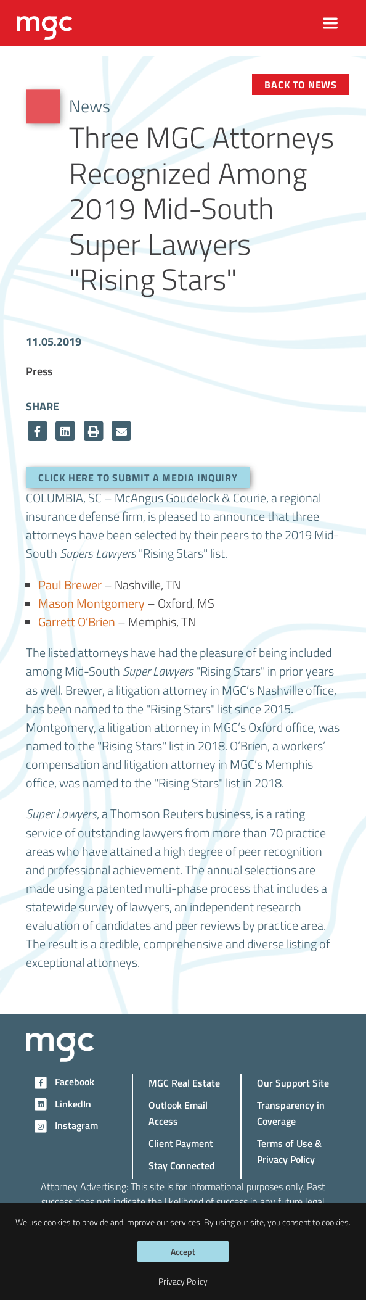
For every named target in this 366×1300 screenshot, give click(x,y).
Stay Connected (181, 1165)
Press (39, 370)
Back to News (300, 84)
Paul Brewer (70, 584)
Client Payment (180, 1143)
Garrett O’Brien (76, 621)
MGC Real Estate (184, 1082)
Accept (183, 1251)
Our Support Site (293, 1082)
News (89, 105)
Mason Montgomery (91, 602)
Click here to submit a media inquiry (138, 477)
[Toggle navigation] (330, 23)
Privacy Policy (183, 1281)
